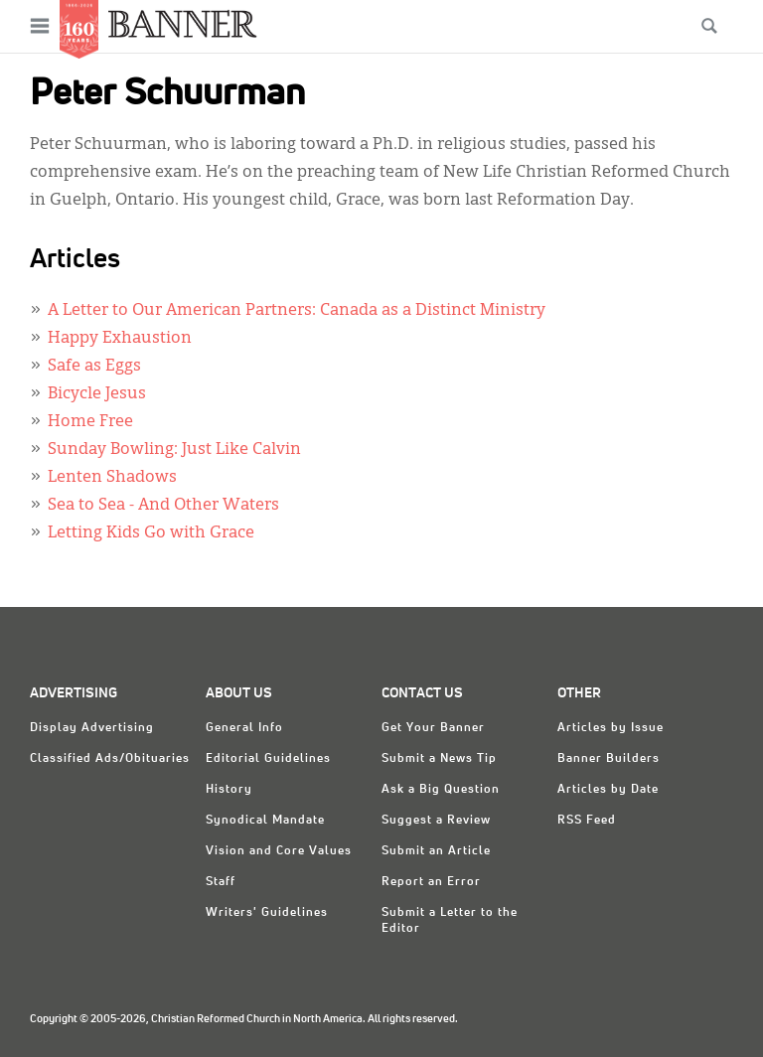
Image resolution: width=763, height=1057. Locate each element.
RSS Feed (586, 821)
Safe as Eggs (94, 367)
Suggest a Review (436, 821)
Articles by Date (608, 790)
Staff (220, 882)
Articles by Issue (610, 728)
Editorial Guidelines (268, 759)
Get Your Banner (433, 728)
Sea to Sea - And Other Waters (163, 506)
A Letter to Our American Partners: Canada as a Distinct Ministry (296, 311)
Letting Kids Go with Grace (151, 533)
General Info (244, 728)
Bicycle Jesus (97, 394)
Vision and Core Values (279, 851)
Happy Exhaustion (120, 339)
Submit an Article (436, 851)
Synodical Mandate (265, 821)
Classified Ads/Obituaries (110, 759)
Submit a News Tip (439, 759)
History (229, 790)
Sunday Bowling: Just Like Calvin (174, 450)
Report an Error (431, 882)
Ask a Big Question (441, 790)
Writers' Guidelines (267, 913)
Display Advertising (92, 728)
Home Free (90, 422)
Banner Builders (608, 759)
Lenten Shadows (112, 478)
